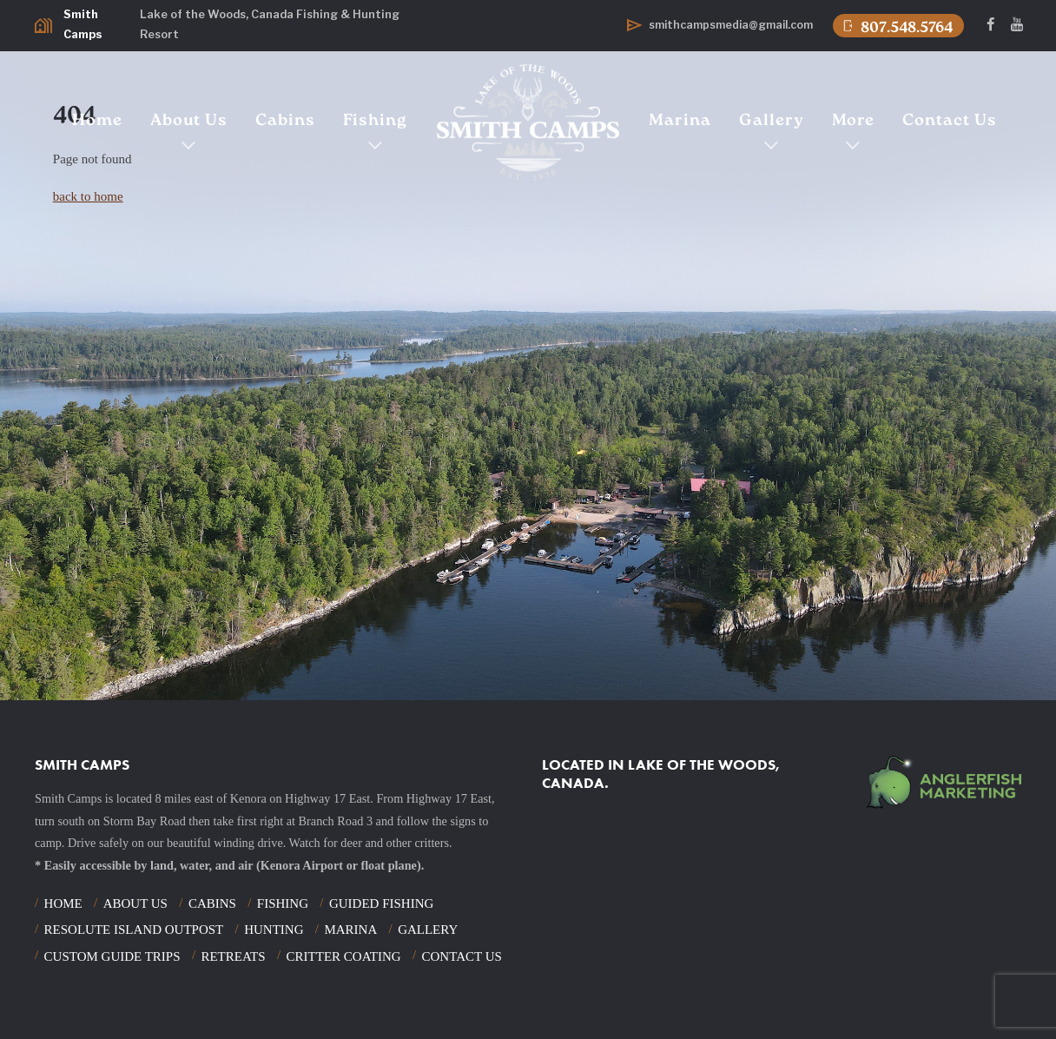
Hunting (273, 929)
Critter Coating (344, 956)
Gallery (771, 121)
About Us (189, 121)
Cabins (285, 121)
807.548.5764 (897, 26)
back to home (88, 196)
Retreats (233, 956)
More (853, 121)
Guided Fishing (381, 903)
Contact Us (949, 121)
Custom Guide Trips (112, 956)
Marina (680, 121)
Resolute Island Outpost (134, 929)
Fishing (375, 121)
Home (97, 121)
